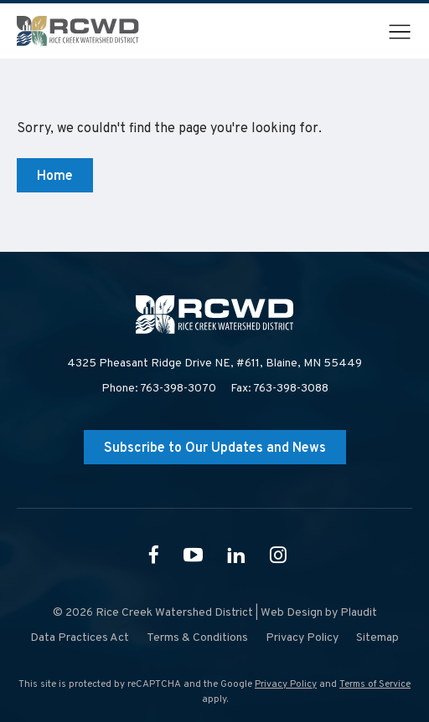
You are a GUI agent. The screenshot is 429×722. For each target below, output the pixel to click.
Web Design (292, 613)
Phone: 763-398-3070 (158, 388)
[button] (400, 32)
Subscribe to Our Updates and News (215, 448)
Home (55, 176)
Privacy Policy (286, 684)
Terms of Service (375, 684)
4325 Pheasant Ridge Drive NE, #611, (214, 363)
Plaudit (358, 613)
